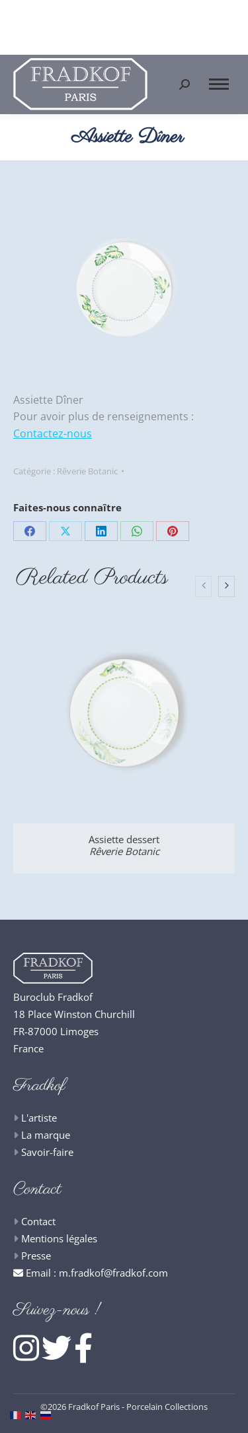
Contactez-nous (52, 433)
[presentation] (203, 586)
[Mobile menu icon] (219, 84)
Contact (38, 1221)
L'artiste (39, 1117)
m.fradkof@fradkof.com (113, 1272)
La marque (45, 1134)
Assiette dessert (124, 845)
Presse (36, 1255)
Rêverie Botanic (87, 471)
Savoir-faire (47, 1152)
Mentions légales (59, 1238)
